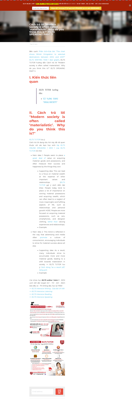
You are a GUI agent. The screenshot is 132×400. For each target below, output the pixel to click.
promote (37, 155)
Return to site (35, 379)
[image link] (66, 308)
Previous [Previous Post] (33, 368)
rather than (97, 142)
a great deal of (67, 115)
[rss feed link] (101, 379)
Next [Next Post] (69, 368)
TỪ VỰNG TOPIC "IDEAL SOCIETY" (57, 80)
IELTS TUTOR (35, 105)
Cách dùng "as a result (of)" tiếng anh (73, 168)
